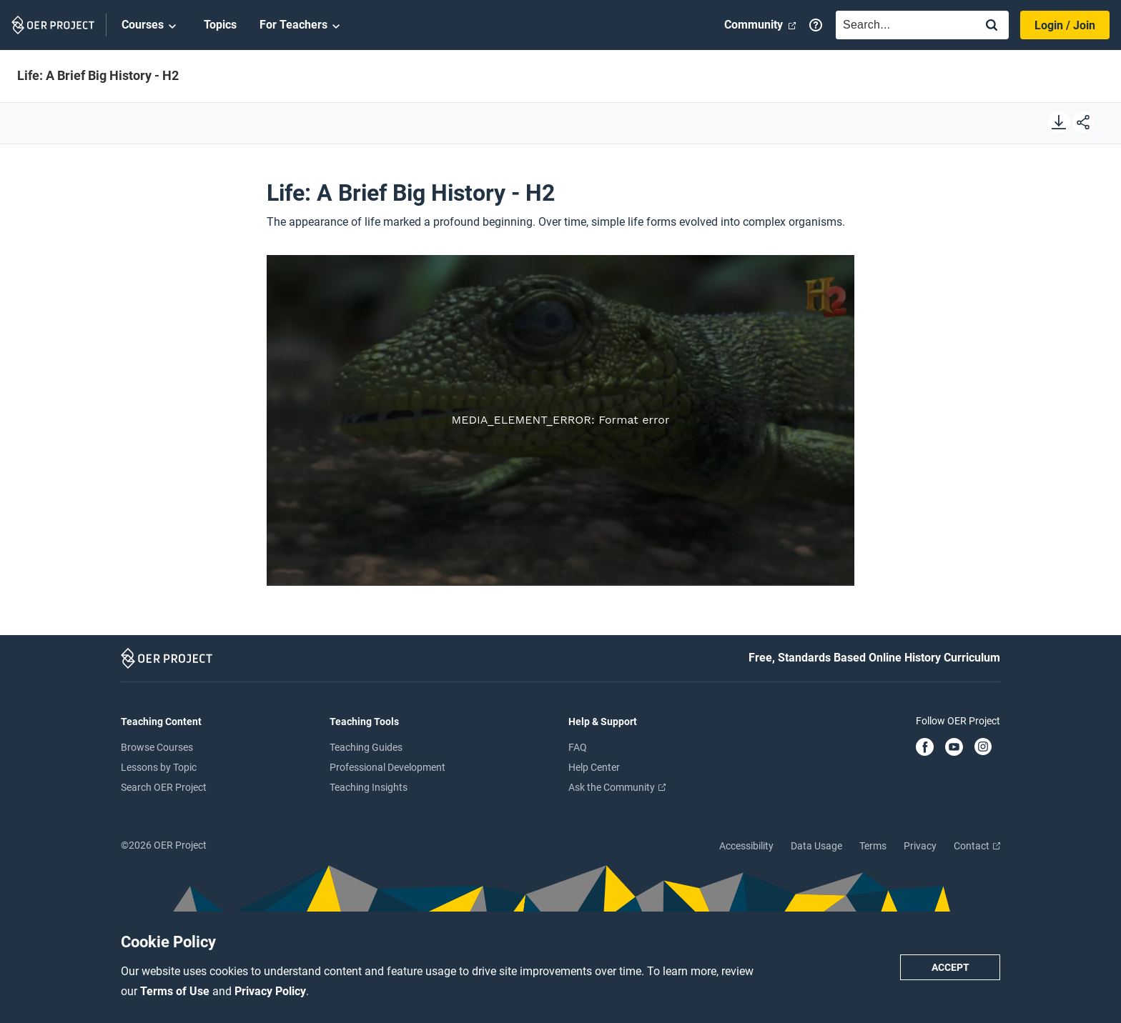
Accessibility (746, 846)
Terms (873, 846)
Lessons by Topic (159, 767)
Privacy (920, 846)
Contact (977, 846)
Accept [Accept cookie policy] (950, 967)
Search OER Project (164, 787)
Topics (220, 24)
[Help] (815, 25)
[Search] (991, 26)
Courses (151, 25)
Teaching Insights (369, 787)
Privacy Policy (270, 991)
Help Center (594, 767)
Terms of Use (176, 991)
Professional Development (387, 767)
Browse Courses (157, 747)
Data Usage (816, 846)
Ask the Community (617, 787)
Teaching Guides (366, 747)
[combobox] (902, 25)
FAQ (577, 747)
